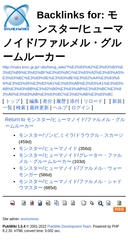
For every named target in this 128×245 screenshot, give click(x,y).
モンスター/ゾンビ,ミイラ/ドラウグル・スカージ (71, 135)
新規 (117, 101)
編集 (34, 101)
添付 (75, 101)
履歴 (61, 101)
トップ (12, 101)
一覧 (7, 107)
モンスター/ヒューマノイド (48, 148)
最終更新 (39, 107)
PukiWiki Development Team (69, 226)
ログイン (80, 107)
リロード (93, 101)
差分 (47, 101)
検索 (21, 107)
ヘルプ (60, 107)
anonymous (30, 219)
